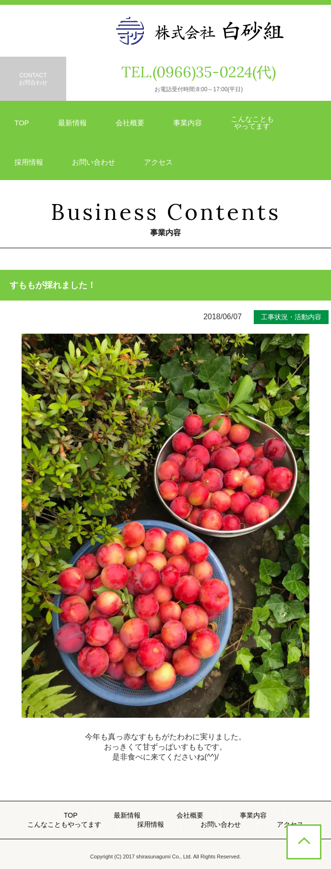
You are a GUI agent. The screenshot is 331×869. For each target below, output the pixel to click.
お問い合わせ (93, 162)
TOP (21, 123)
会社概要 (130, 123)
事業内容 (187, 123)
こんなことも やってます (252, 122)
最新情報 (72, 123)
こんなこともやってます (64, 824)
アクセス (158, 162)
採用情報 (28, 162)
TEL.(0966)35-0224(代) (198, 72)
